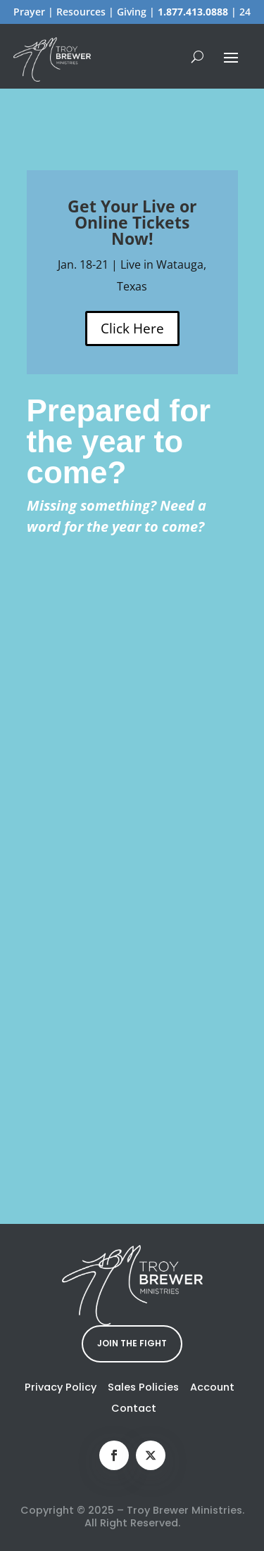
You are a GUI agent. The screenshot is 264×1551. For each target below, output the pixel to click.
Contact (133, 1408)
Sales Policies (143, 1387)
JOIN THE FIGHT (132, 1343)
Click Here (132, 328)
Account (212, 1387)
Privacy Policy (60, 1387)
